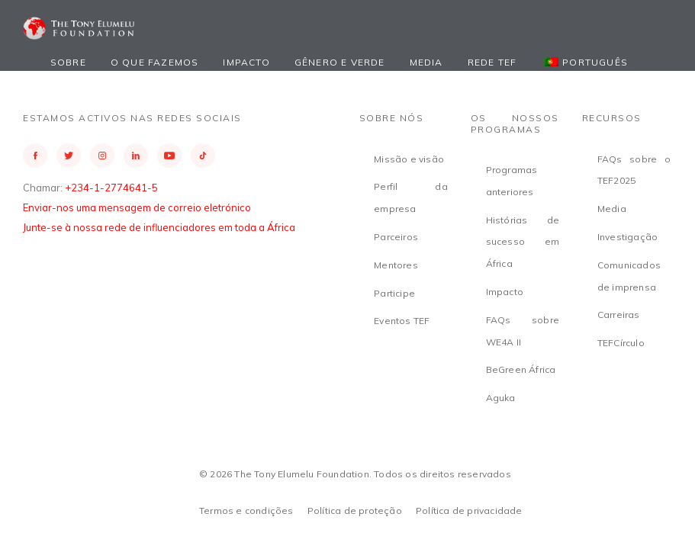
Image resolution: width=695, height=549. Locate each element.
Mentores (396, 265)
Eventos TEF (402, 320)
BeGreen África (521, 369)
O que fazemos (155, 62)
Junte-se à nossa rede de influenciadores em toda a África (159, 227)
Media (426, 62)
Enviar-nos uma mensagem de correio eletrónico (137, 207)
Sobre (68, 62)
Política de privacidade (469, 510)
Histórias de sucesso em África (522, 242)
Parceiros (396, 236)
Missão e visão (409, 159)
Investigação (627, 236)
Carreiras (618, 314)
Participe (394, 293)
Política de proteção (354, 510)
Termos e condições (246, 510)
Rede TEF (492, 62)
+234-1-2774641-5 (111, 187)
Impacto (246, 62)
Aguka (501, 397)
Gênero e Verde (339, 62)
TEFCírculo (621, 342)
